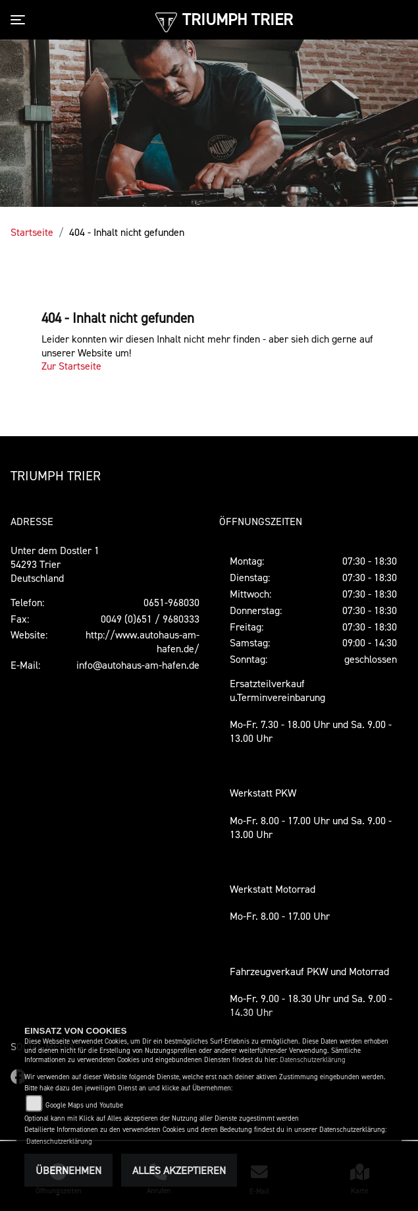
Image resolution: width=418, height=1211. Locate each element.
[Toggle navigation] (20, 19)
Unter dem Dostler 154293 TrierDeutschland (55, 564)
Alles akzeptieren (179, 1170)
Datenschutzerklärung (313, 1060)
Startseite (32, 232)
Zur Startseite (71, 365)
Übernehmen (68, 1170)
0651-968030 (171, 602)
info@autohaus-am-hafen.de (137, 664)
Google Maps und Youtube (84, 1105)
